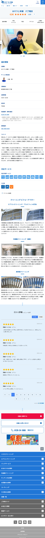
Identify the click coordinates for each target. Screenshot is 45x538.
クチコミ (31, 21)
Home (22, 528)
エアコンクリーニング (8, 459)
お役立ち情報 (5, 506)
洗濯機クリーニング (7, 473)
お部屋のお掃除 (6, 483)
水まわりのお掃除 (6, 468)
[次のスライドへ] (44, 42)
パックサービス (6, 464)
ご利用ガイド (5, 501)
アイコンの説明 (7, 193)
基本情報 (4, 21)
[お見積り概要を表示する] (37, 2)
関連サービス (5, 511)
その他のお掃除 (6, 492)
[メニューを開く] (43, 2)
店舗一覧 (4, 497)
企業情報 (22, 531)
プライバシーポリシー (22, 534)
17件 (30, 14)
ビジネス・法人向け (7, 516)
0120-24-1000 (5, 114)
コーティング (5, 487)
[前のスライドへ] (1, 42)
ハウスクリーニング (7, 454)
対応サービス (13, 21)
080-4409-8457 (5, 128)
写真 (22, 21)
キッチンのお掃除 (6, 478)
